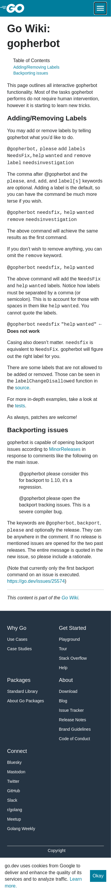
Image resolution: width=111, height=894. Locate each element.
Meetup (14, 819)
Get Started (72, 628)
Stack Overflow (73, 658)
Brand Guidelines (75, 729)
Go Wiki (70, 597)
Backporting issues (30, 73)
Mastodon (16, 771)
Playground (69, 639)
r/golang (14, 809)
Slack (12, 800)
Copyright (56, 850)
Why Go (16, 628)
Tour (63, 648)
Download (68, 691)
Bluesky (14, 762)
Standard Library (22, 691)
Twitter (13, 781)
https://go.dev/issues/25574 (36, 581)
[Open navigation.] (100, 8)
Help (63, 667)
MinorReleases (65, 449)
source (22, 387)
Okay (98, 875)
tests (20, 405)
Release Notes (72, 719)
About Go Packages (25, 700)
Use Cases (17, 639)
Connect (17, 751)
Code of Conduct (74, 738)
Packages (18, 680)
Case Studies (19, 648)
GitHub (13, 790)
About (66, 680)
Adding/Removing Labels (36, 67)
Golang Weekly (21, 828)
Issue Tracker (71, 710)
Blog (63, 700)
